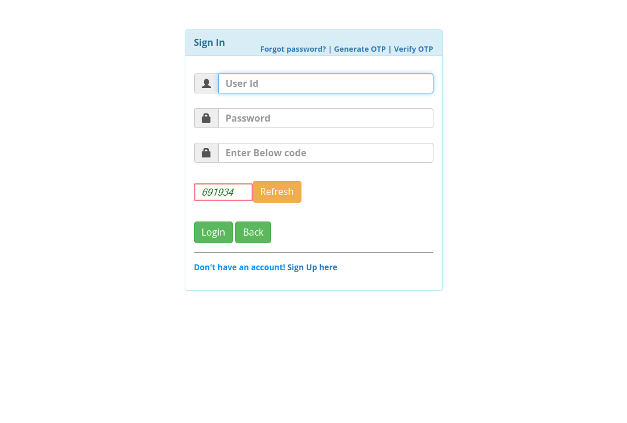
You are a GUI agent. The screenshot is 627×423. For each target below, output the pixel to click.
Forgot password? (293, 48)
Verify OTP (413, 48)
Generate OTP (360, 48)
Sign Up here (312, 267)
